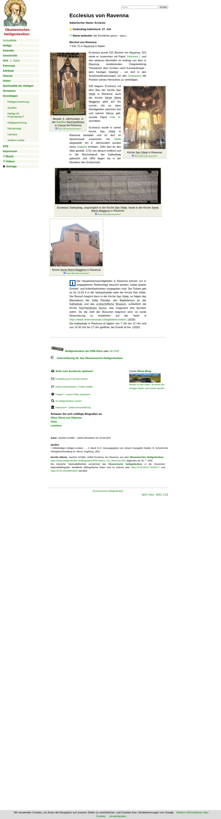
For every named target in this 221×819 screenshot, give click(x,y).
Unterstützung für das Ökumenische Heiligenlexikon (87, 358)
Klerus (110, 113)
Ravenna (89, 46)
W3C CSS (162, 494)
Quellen (12, 107)
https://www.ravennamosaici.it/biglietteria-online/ (97, 319)
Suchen (163, 7)
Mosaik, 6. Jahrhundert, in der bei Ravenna (68, 123)
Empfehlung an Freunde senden (71, 379)
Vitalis (117, 139)
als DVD (114, 351)
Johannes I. (133, 56)
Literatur (12, 134)
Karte (16, 60)
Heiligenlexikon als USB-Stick (77, 351)
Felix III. (115, 117)
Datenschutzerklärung (80, 407)
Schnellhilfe (9, 40)
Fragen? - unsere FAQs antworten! (72, 394)
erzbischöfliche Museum (111, 304)
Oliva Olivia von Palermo (66, 417)
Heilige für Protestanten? (16, 115)
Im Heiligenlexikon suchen (68, 401)
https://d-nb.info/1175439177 (145, 467)
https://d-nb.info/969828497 (64, 471)
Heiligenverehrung (18, 101)
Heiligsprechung (17, 122)
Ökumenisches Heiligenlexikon (107, 491)
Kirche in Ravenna (144, 154)
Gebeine (82, 146)
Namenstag (14, 128)
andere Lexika (16, 140)
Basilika (61, 122)
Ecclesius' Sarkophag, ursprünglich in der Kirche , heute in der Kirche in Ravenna (107, 211)
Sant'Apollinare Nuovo (92, 307)
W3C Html (148, 494)
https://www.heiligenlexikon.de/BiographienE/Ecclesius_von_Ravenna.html (88, 460)
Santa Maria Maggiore (73, 269)
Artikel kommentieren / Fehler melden (74, 387)
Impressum (61, 407)
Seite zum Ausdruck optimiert (74, 371)
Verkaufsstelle (103, 292)
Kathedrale (114, 154)
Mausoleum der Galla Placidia (89, 300)
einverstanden (117, 816)
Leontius (56, 425)
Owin (54, 421)
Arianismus (134, 75)
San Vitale (142, 152)
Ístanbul (113, 72)
